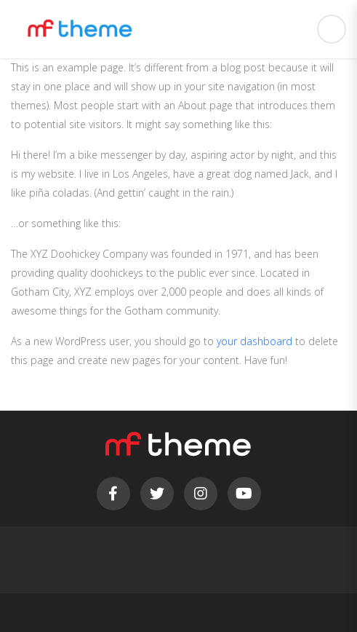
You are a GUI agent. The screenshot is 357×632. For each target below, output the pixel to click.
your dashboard (254, 341)
